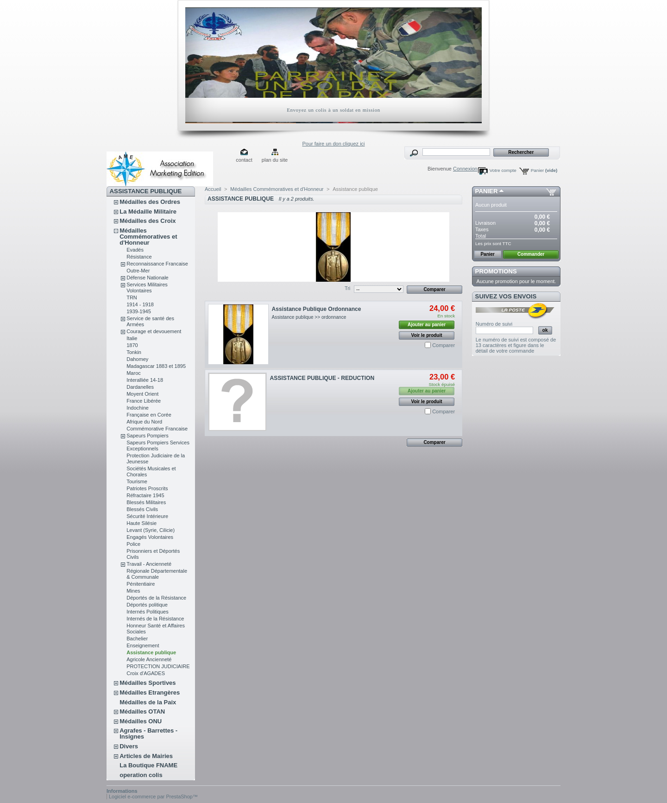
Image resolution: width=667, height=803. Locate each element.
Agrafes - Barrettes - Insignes (148, 733)
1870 (132, 345)
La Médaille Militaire (148, 211)
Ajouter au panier (427, 324)
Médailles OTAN (142, 711)
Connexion (465, 168)
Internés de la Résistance (155, 618)
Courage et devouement (153, 331)
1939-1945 (138, 311)
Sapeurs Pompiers (147, 435)
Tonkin (133, 352)
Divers (129, 746)
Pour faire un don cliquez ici (333, 143)
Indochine (137, 408)
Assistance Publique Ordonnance (316, 309)
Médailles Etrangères (150, 692)
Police (133, 544)
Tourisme (136, 481)
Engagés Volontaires (149, 537)
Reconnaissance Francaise (157, 263)
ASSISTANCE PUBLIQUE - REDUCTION (322, 378)
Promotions (496, 271)
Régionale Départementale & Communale (156, 574)
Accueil (213, 189)
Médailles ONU (141, 721)
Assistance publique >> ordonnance (309, 317)
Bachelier (137, 638)
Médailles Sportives (148, 682)
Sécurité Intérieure (147, 516)
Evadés (135, 250)
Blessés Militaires (146, 502)
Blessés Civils (142, 509)
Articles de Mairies (146, 755)
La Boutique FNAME (148, 765)
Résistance (138, 256)
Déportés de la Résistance (156, 598)
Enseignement (142, 645)
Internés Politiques (147, 611)
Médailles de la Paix (148, 702)
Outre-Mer (138, 270)
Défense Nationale (147, 277)
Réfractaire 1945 (145, 495)
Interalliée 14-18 (144, 380)
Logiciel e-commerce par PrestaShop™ (153, 796)
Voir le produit (426, 335)
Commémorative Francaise (157, 428)
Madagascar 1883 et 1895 (156, 366)
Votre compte (503, 170)
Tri (347, 288)
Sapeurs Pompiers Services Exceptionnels (157, 445)
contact (244, 160)
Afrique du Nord (144, 421)
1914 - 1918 (140, 304)
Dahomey (137, 359)
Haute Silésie (141, 523)
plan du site (275, 160)
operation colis (141, 774)
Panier (544, 170)
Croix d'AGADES (145, 673)
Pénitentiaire (140, 584)
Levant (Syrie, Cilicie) (150, 530)
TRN (131, 297)
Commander (530, 254)
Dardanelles (140, 387)
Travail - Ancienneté (148, 564)
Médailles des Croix (148, 220)
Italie (131, 338)
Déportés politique (147, 604)
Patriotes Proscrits (147, 488)
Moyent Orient (142, 394)
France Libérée (143, 401)
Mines (133, 591)
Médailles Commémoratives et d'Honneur (148, 236)
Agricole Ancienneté (148, 659)
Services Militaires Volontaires (147, 287)
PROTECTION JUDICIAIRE (157, 666)
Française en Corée (148, 414)
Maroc (133, 373)
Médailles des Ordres (150, 201)
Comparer (443, 345)
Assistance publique (151, 652)
